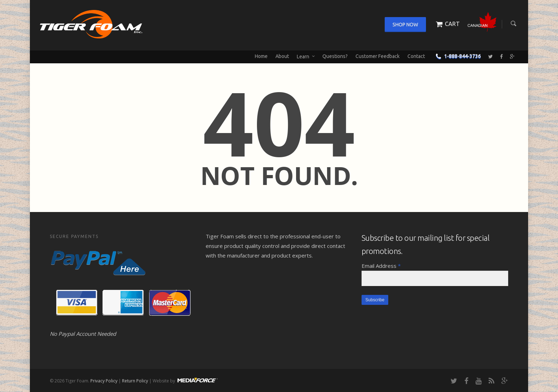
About (282, 56)
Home (261, 56)
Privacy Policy (103, 381)
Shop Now (405, 24)
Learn (306, 56)
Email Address (381, 265)
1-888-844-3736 (457, 56)
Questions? (335, 56)
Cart (446, 24)
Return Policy (135, 381)
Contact (416, 56)
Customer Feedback (378, 56)
